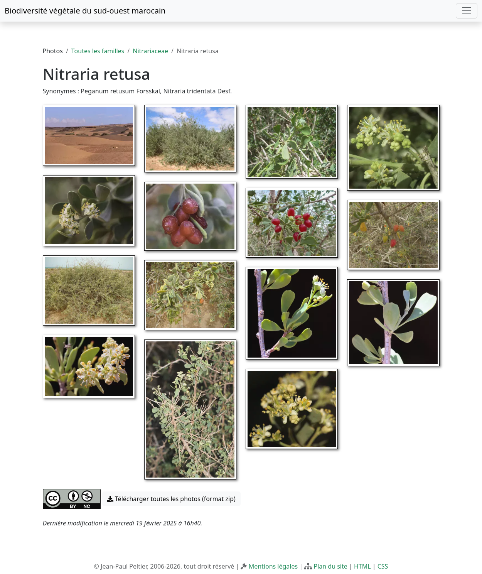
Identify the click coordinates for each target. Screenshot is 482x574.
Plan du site (330, 566)
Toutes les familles (97, 51)
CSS (383, 566)
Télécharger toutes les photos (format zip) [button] (171, 499)
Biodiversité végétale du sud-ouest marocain (85, 10)
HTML (362, 566)
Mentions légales (273, 566)
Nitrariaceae (150, 51)
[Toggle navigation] (466, 11)
